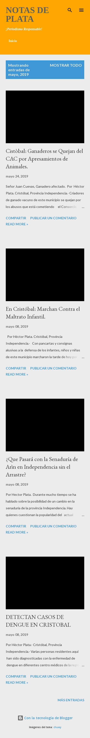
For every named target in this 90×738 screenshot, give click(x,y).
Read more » (17, 224)
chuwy (57, 727)
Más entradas (71, 700)
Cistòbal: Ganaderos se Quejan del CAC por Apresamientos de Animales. (44, 158)
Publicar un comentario (53, 218)
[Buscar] (70, 9)
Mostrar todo (66, 65)
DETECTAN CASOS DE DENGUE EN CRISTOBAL (38, 620)
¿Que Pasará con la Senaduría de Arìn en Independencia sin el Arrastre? (42, 466)
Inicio (13, 41)
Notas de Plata (27, 14)
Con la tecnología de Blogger (45, 718)
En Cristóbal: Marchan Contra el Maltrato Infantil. (43, 312)
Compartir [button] (16, 218)
